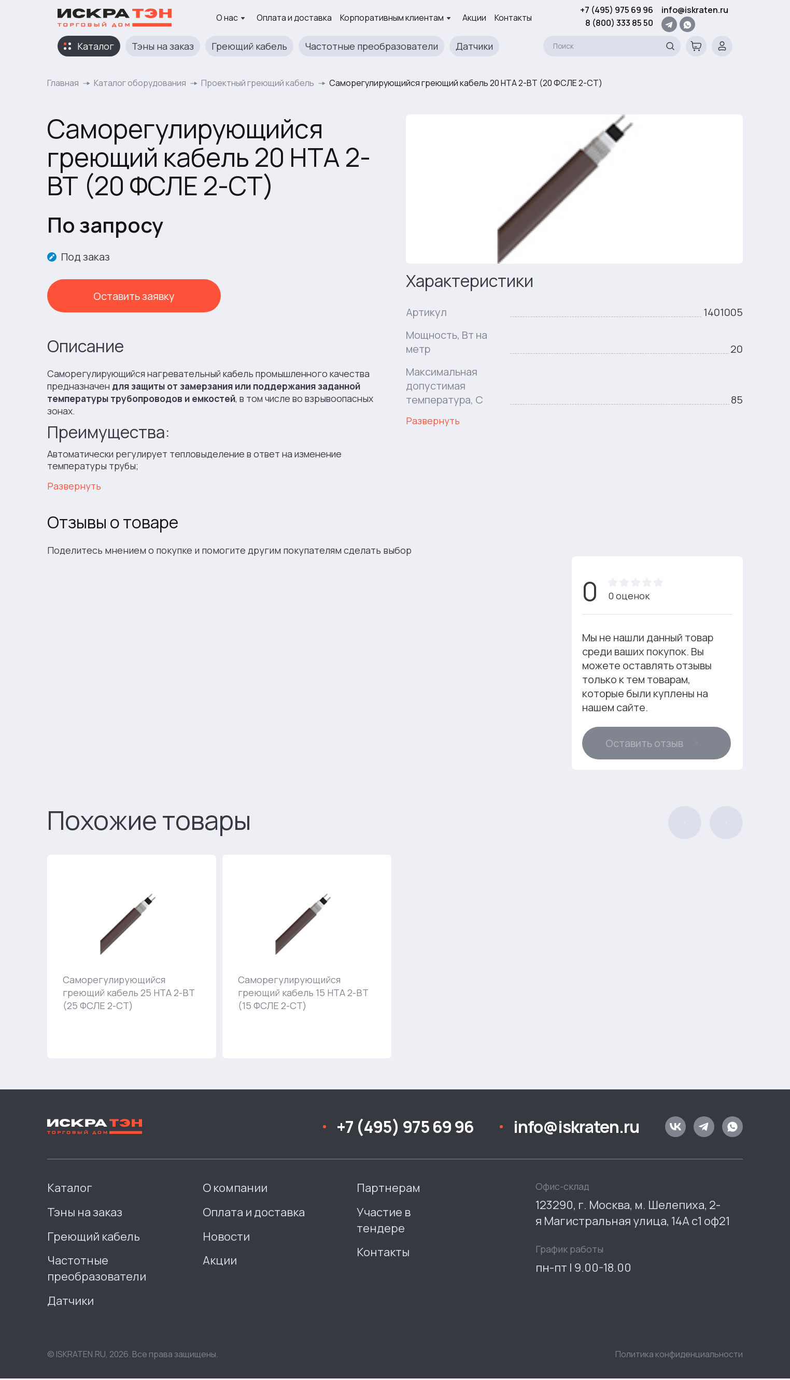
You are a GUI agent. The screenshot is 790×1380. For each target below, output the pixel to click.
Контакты (513, 17)
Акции (474, 17)
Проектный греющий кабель (257, 83)
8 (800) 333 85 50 (619, 22)
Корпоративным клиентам (395, 17)
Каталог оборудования (140, 83)
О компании (235, 1189)
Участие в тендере (384, 1221)
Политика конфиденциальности (679, 1355)
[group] (131, 957)
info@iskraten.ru (694, 10)
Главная (63, 83)
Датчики (474, 46)
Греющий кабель (249, 46)
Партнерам (388, 1189)
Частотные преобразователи (371, 46)
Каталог (95, 46)
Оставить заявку (104, 296)
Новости (226, 1237)
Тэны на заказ (163, 46)
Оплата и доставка (294, 17)
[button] (684, 823)
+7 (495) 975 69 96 (616, 10)
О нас (230, 17)
